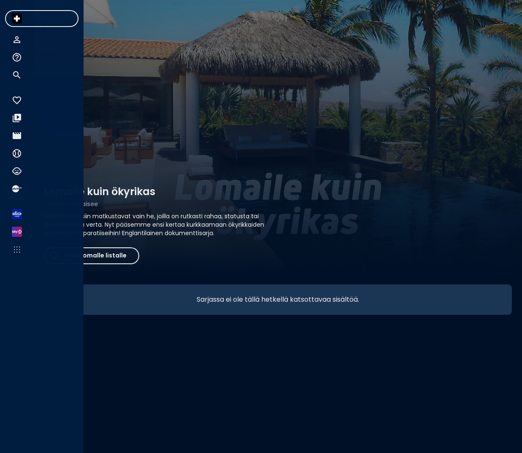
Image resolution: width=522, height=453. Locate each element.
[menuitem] (17, 18)
